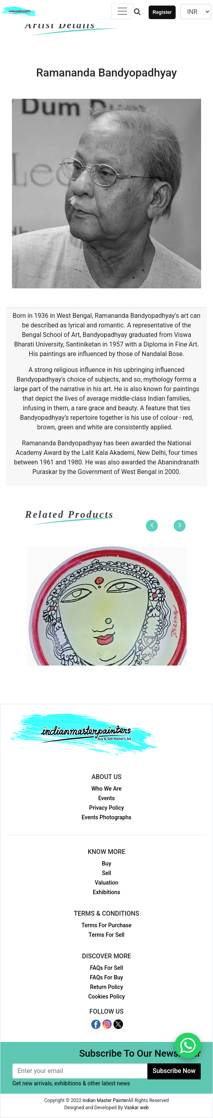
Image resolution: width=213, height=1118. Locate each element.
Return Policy (106, 987)
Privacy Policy (106, 808)
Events (106, 798)
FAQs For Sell (106, 968)
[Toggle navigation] (122, 11)
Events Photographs (106, 817)
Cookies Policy (106, 996)
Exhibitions (106, 892)
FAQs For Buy (106, 977)
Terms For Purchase (106, 925)
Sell (106, 873)
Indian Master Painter (105, 1100)
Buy (106, 863)
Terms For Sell (106, 935)
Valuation (106, 882)
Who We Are (106, 788)
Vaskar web (136, 1107)
